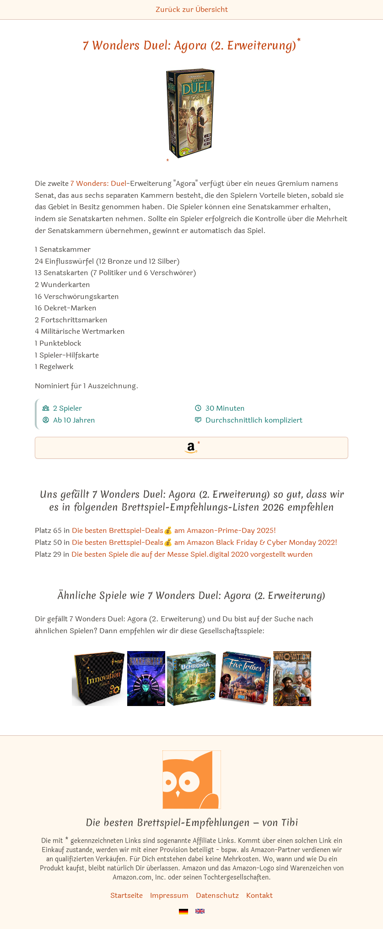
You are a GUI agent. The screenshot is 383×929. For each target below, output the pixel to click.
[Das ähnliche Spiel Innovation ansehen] (292, 678)
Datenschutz (217, 895)
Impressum (169, 895)
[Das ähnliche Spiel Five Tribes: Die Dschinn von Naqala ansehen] (245, 678)
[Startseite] (191, 779)
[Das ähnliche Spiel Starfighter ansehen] (146, 678)
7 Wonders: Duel (98, 183)
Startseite (126, 895)
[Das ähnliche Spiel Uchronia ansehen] (191, 678)
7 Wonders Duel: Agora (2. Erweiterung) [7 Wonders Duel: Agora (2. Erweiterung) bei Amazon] (192, 45)
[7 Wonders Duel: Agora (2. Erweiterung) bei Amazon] (191, 118)
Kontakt (259, 895)
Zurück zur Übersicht (192, 9)
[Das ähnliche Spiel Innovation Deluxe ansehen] (99, 678)
